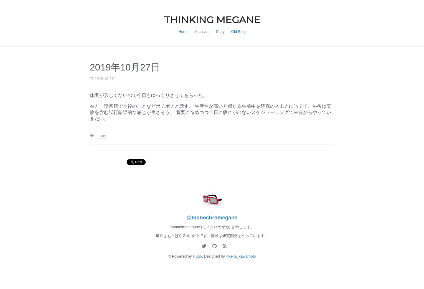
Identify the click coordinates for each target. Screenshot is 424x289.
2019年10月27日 (125, 67)
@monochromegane (212, 218)
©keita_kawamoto (241, 256)
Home (183, 31)
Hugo (197, 256)
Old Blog (238, 31)
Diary (220, 31)
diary (102, 135)
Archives (202, 31)
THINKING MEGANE (212, 20)
